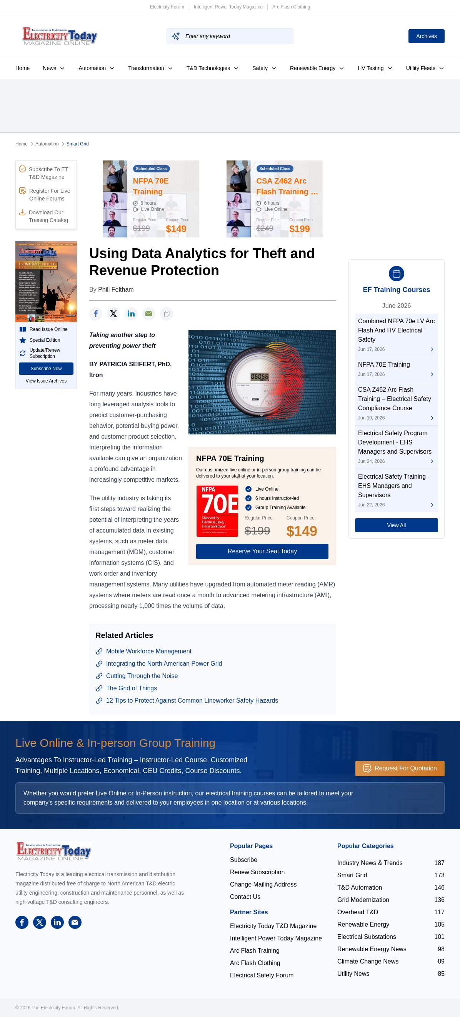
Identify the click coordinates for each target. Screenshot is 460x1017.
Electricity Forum (167, 7)
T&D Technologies (213, 68)
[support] (148, 314)
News (54, 68)
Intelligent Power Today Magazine (228, 7)
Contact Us (245, 896)
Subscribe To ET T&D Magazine (43, 172)
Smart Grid (78, 144)
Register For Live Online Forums (44, 194)
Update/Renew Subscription (39, 353)
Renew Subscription (257, 872)
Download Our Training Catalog (43, 216)
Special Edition (39, 340)
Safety (264, 68)
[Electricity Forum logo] (53, 851)
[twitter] (113, 314)
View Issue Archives (46, 381)
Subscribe (243, 860)
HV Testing (375, 68)
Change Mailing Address (263, 884)
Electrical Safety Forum (261, 975)
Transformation (150, 68)
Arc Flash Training (255, 950)
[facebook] (95, 314)
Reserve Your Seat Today (262, 551)
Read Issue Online (43, 329)
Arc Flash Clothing (291, 7)
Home (22, 68)
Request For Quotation (400, 768)
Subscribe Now (46, 368)
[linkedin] (131, 314)
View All (396, 525)
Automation (96, 68)
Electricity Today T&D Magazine (273, 926)
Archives (426, 36)
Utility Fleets (425, 68)
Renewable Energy (317, 68)
